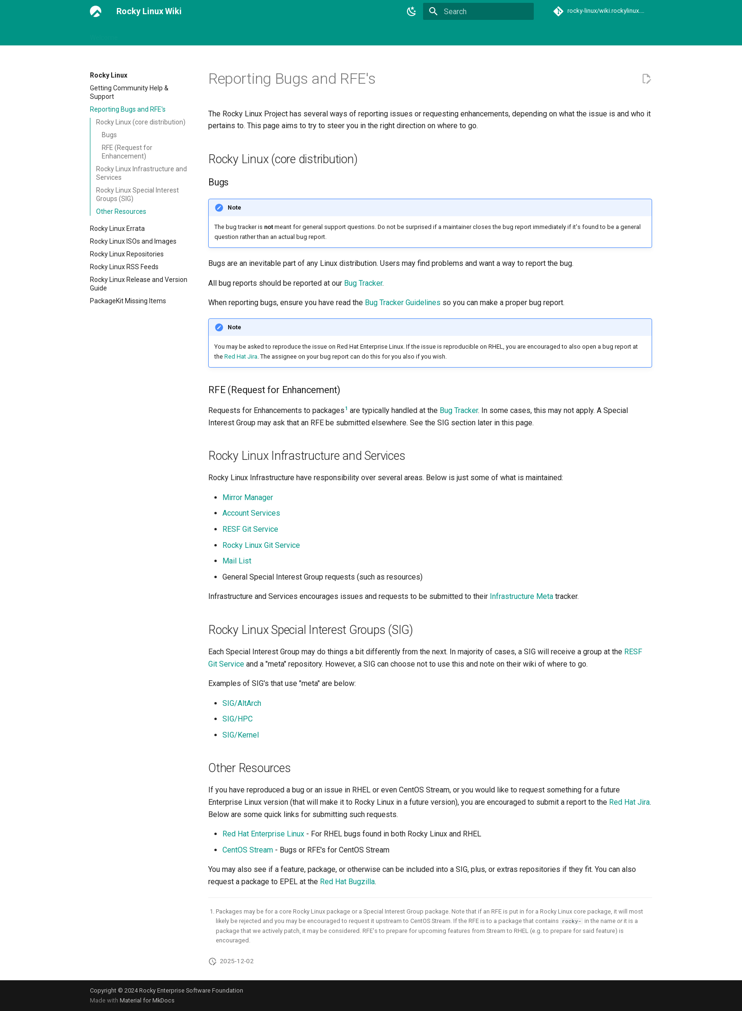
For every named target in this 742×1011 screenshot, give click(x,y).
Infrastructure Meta (521, 596)
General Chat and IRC (212, 34)
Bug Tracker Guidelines (403, 302)
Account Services (251, 513)
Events (466, 34)
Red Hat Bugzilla (347, 881)
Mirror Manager (247, 497)
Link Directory (149, 34)
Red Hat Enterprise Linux (263, 833)
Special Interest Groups (378, 34)
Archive (547, 34)
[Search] (478, 11)
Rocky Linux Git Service (261, 545)
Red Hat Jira (240, 356)
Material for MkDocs (147, 1000)
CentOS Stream (247, 849)
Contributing (506, 34)
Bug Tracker (363, 283)
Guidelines (316, 34)
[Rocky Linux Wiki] (95, 11)
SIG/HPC (237, 718)
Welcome (104, 34)
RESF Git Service (250, 529)
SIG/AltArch (241, 703)
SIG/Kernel (240, 734)
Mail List (236, 560)
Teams (434, 34)
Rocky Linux (272, 34)
